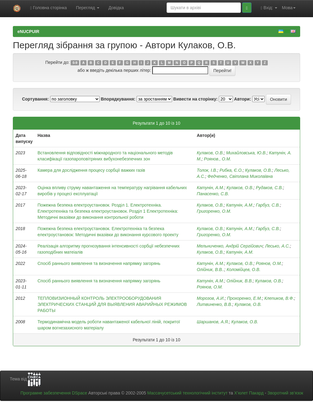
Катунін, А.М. (210, 187)
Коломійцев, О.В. (243, 269)
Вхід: (269, 7)
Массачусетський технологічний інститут (187, 393)
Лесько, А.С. (277, 246)
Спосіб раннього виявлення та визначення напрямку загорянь (99, 263)
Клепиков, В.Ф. (279, 298)
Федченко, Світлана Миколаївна (240, 176)
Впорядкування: (118, 99)
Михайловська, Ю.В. (246, 152)
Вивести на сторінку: (195, 99)
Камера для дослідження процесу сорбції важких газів (91, 170)
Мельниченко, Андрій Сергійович (230, 246)
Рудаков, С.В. (269, 187)
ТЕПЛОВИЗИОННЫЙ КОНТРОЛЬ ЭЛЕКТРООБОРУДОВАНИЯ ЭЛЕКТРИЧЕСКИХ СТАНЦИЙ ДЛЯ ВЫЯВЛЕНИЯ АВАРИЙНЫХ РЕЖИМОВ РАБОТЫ (112, 304)
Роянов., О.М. (217, 158)
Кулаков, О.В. (210, 152)
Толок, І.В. (207, 170)
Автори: (242, 99)
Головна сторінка (48, 7)
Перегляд (87, 7)
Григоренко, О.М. (214, 211)
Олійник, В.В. (239, 280)
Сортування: (35, 99)
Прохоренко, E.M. (244, 298)
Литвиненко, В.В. (214, 304)
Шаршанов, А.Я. (213, 321)
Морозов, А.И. (211, 298)
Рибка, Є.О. (231, 170)
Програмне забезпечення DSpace (53, 393)
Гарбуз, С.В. (268, 205)
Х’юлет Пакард (248, 393)
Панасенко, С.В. (213, 193)
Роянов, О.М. (269, 263)
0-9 (75, 62)
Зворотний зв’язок (285, 393)
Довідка (116, 7)
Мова (289, 7)
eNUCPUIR (28, 31)
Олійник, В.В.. (210, 269)
